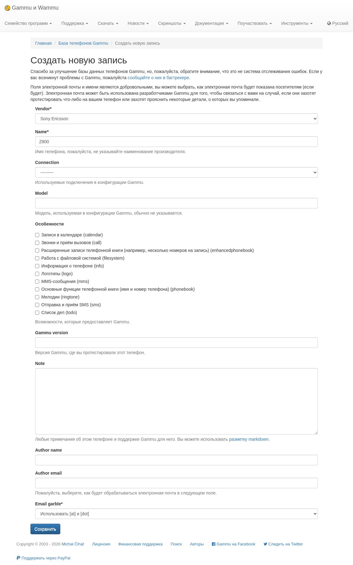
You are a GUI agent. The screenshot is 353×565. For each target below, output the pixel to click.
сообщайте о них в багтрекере (158, 77)
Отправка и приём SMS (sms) (68, 304)
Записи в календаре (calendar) (69, 234)
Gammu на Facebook (233, 544)
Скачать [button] (108, 23)
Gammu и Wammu (31, 8)
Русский (337, 23)
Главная (43, 43)
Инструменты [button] (297, 23)
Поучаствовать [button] (255, 23)
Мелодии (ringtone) (57, 296)
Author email (48, 473)
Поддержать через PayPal (43, 558)
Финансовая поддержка (140, 544)
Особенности (49, 223)
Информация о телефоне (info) (69, 265)
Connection (47, 162)
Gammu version (51, 332)
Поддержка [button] (74, 23)
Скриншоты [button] (172, 23)
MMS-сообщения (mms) (62, 281)
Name (42, 131)
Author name (48, 450)
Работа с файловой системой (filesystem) (80, 258)
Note (40, 363)
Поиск (176, 544)
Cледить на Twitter (283, 544)
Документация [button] (211, 23)
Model (41, 193)
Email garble (49, 503)
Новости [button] (138, 23)
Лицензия (101, 544)
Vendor (43, 108)
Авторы (197, 544)
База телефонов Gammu (83, 43)
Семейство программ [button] (28, 23)
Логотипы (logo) (54, 273)
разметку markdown (248, 439)
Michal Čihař (73, 544)
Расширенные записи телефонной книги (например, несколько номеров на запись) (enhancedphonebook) (144, 250)
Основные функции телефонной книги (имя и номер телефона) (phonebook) (115, 289)
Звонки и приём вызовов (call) (68, 242)
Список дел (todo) (56, 312)
